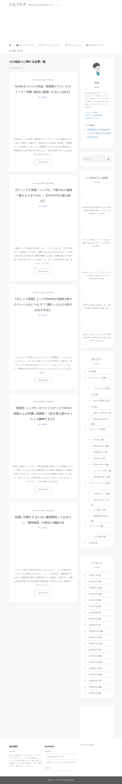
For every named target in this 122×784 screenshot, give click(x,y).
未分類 (91, 543)
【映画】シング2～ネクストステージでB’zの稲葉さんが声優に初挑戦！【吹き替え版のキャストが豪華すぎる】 (43, 413)
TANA (56, 780)
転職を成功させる (100, 419)
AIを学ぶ (97, 440)
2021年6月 (93, 613)
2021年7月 (93, 606)
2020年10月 (94, 644)
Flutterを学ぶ (98, 452)
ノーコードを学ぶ (100, 471)
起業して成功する (100, 413)
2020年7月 (93, 662)
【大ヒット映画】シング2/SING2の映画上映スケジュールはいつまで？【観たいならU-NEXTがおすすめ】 (43, 304)
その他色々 (44, 97)
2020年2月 (93, 693)
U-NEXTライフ (99, 494)
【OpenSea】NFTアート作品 (55, 757)
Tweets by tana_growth (87, 745)
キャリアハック (95, 378)
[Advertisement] (61, 25)
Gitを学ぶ (97, 458)
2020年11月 (94, 637)
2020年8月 (93, 656)
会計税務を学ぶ (99, 477)
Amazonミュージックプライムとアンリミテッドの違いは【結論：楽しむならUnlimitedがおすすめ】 (96, 275)
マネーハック (94, 526)
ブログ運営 (98, 537)
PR (39, 97)
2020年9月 (93, 650)
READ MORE (43, 162)
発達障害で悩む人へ (101, 516)
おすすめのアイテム (101, 500)
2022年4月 (93, 594)
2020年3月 (93, 687)
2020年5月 (93, 675)
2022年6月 (93, 581)
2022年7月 (93, 575)
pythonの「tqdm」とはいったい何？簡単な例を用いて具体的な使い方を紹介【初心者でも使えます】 (97, 337)
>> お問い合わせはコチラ (92, 118)
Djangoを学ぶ (99, 446)
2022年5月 (93, 588)
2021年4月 (93, 619)
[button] (25, 45)
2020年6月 (93, 668)
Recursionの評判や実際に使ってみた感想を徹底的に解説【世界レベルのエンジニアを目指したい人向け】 (96, 210)
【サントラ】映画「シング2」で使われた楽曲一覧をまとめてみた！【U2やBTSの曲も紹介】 (43, 195)
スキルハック (94, 429)
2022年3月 (93, 600)
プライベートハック (97, 483)
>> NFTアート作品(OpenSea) (93, 115)
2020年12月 (94, 631)
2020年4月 (93, 681)
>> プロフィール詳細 (90, 112)
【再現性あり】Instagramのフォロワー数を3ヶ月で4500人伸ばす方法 (99, 133)
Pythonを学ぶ (99, 464)
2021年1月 (93, 625)
